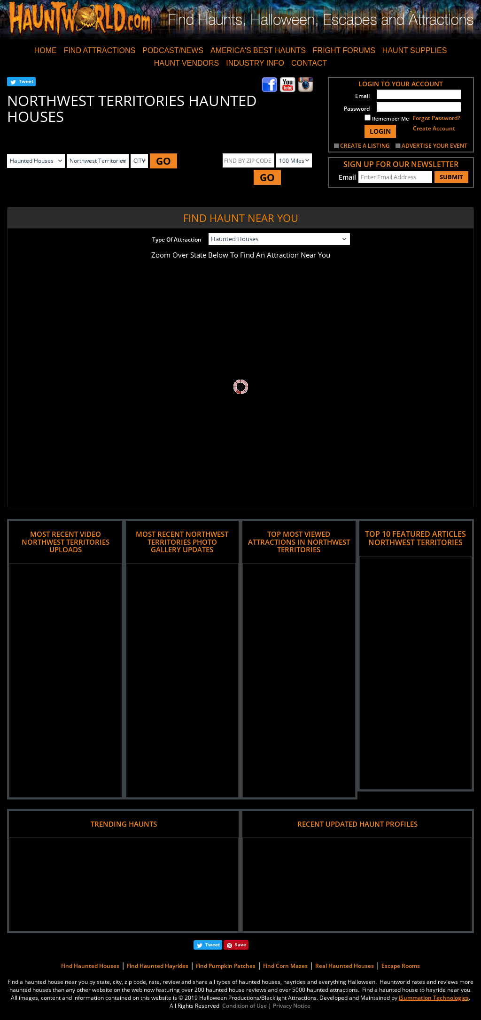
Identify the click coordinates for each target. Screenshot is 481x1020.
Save (240, 944)
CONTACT (309, 63)
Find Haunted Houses (90, 966)
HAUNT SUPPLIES (414, 50)
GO (163, 160)
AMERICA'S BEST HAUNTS (258, 50)
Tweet (26, 81)
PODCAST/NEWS (172, 50)
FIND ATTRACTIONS (100, 50)
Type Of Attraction (177, 240)
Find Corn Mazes (285, 966)
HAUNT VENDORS (186, 63)
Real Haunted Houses (344, 966)
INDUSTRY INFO (255, 63)
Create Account (434, 128)
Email (362, 96)
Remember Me (387, 118)
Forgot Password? (436, 118)
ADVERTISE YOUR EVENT (434, 146)
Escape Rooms (400, 966)
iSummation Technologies (434, 998)
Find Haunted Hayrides (157, 966)
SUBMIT (451, 177)
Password (357, 109)
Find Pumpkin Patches (226, 966)
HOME (45, 50)
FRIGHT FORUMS (344, 50)
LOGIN (380, 131)
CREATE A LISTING (365, 146)
